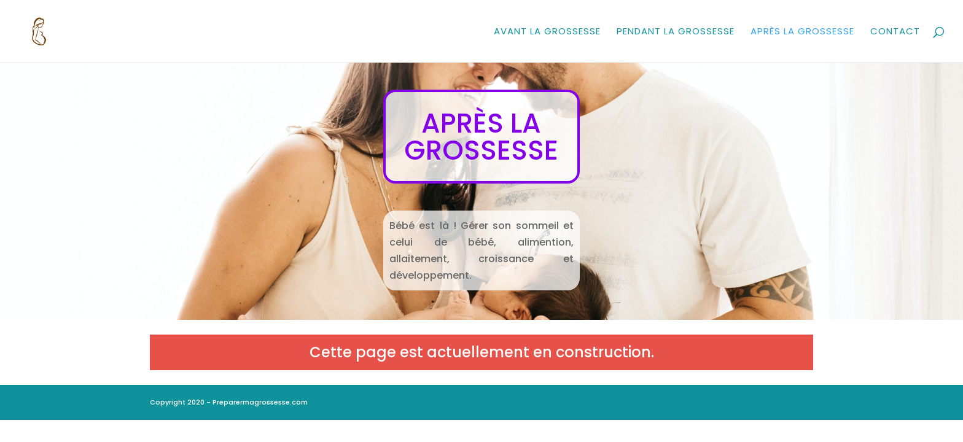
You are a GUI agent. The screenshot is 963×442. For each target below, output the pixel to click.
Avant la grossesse (547, 32)
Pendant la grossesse (676, 32)
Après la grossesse (802, 32)
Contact (895, 32)
